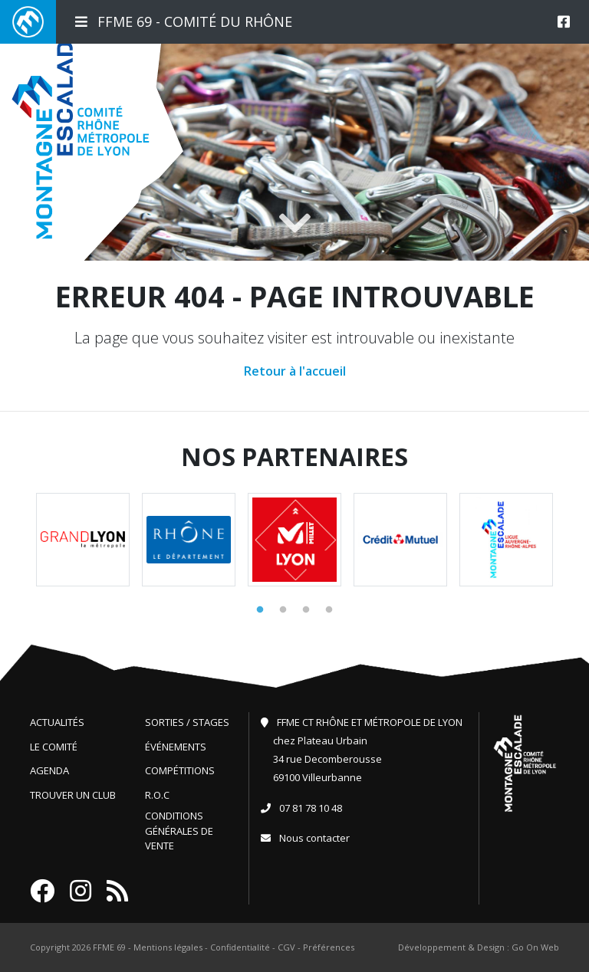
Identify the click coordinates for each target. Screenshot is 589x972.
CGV (286, 947)
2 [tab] (283, 610)
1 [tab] (260, 610)
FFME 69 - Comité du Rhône (183, 21)
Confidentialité (240, 947)
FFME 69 (109, 947)
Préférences (328, 947)
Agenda (49, 770)
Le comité (53, 747)
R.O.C (157, 795)
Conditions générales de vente (179, 830)
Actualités (57, 722)
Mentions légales (167, 947)
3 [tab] (306, 610)
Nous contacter (314, 838)
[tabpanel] (83, 539)
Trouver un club (73, 795)
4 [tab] (329, 610)
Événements (175, 747)
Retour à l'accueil (295, 371)
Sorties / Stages (187, 722)
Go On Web (535, 947)
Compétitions (180, 770)
